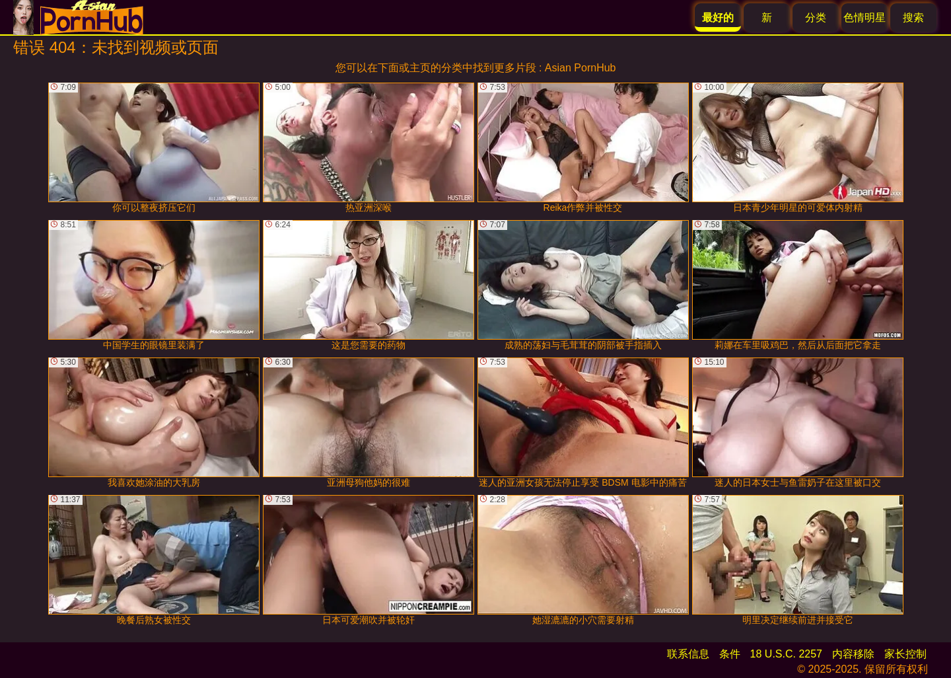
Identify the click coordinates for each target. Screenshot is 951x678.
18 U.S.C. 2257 (786, 653)
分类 (815, 17)
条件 (729, 653)
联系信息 (688, 653)
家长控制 (905, 653)
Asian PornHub (580, 67)
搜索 (913, 17)
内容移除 (853, 653)
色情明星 (864, 17)
